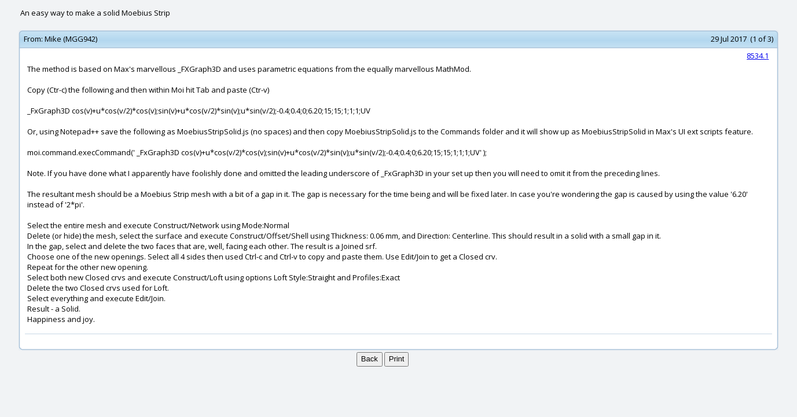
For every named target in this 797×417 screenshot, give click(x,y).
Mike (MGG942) (71, 39)
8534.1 (758, 55)
